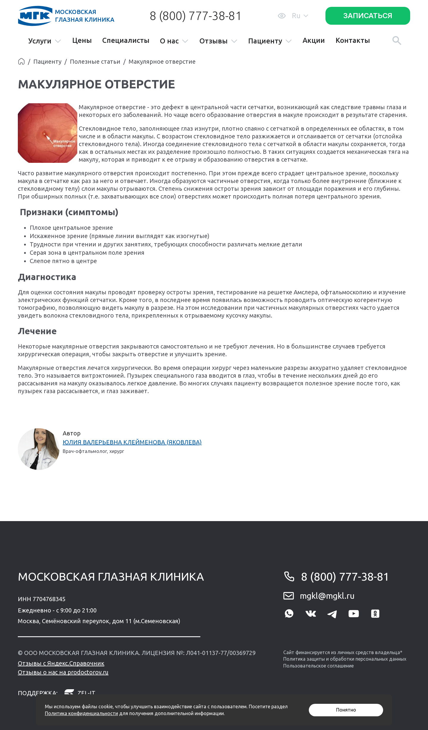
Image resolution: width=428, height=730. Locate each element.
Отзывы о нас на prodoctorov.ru (63, 672)
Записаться (367, 15)
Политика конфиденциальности (81, 713)
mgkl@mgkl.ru (327, 595)
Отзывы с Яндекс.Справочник (61, 663)
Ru (300, 16)
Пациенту (270, 41)
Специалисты (126, 40)
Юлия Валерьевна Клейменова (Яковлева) (132, 442)
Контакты (353, 40)
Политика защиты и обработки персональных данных (344, 659)
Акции (314, 40)
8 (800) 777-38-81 (196, 15)
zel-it (79, 693)
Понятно (346, 709)
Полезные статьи (95, 61)
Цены (82, 40)
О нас (174, 41)
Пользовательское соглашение (318, 665)
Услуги (45, 41)
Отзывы (218, 41)
